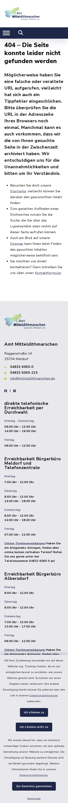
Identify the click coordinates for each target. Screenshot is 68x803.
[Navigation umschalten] (6, 33)
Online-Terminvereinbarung (24, 541)
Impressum (34, 798)
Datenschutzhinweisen (44, 695)
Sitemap (16, 241)
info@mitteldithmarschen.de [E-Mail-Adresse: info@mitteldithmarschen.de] (32, 376)
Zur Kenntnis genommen (34, 786)
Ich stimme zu (34, 712)
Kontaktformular (48, 271)
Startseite (18, 189)
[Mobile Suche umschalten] (21, 33)
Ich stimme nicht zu (34, 727)
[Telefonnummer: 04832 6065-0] (34, 364)
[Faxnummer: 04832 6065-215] (34, 370)
